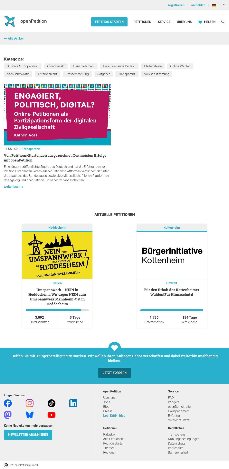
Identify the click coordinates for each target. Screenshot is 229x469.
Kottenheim (172, 227)
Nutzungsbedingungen (183, 439)
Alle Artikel (16, 38)
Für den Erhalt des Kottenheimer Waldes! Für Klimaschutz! (171, 292)
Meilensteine (153, 66)
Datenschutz (176, 443)
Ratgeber (103, 74)
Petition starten (109, 22)
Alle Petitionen (113, 439)
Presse (107, 411)
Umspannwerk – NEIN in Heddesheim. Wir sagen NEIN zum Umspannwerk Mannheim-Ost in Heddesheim (57, 296)
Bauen (57, 283)
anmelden (198, 5)
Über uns (109, 398)
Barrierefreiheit (178, 452)
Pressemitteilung (77, 74)
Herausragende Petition (119, 66)
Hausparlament (84, 66)
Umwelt (171, 283)
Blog (106, 407)
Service (164, 22)
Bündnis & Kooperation (23, 66)
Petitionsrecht (47, 74)
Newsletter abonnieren (28, 435)
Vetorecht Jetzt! (179, 420)
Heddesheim (57, 227)
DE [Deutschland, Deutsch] (216, 5)
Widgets (173, 402)
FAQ (171, 398)
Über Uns (184, 22)
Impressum (176, 448)
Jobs (106, 402)
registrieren (176, 5)
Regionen (109, 452)
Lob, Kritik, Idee (114, 416)
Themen (109, 448)
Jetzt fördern (115, 373)
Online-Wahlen (180, 66)
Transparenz (127, 74)
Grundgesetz (56, 66)
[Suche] (223, 21)
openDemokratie (18, 74)
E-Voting (174, 416)
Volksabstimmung (156, 74)
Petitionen (142, 22)
